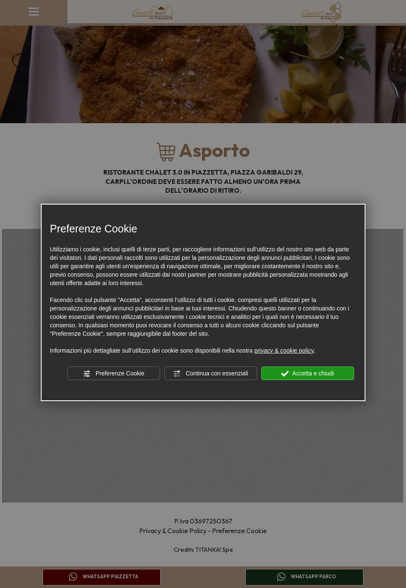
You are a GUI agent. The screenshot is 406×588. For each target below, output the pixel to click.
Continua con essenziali (210, 374)
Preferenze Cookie (114, 374)
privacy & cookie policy (284, 350)
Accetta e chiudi (307, 374)
